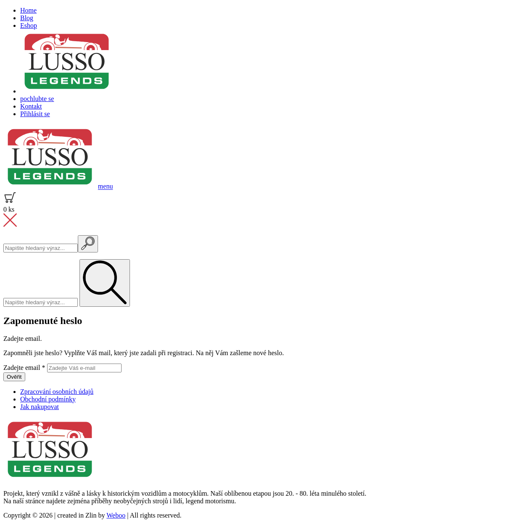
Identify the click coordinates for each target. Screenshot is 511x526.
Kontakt (31, 106)
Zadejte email (25, 367)
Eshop (28, 25)
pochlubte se (37, 98)
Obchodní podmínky (48, 399)
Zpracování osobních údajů (56, 391)
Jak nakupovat (39, 406)
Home (28, 10)
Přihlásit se (35, 113)
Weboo (115, 515)
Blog (26, 17)
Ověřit (14, 377)
